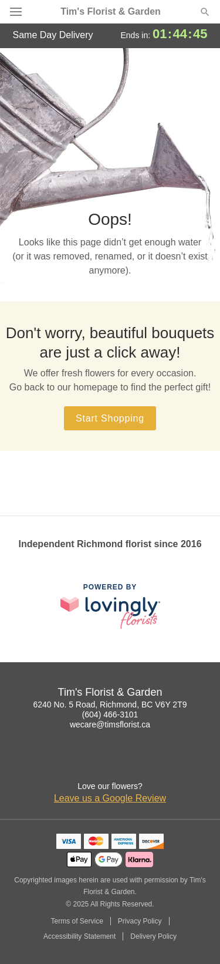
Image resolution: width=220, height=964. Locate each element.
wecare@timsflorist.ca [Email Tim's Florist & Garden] (110, 724)
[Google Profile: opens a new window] (110, 762)
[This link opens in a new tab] (110, 606)
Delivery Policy (153, 936)
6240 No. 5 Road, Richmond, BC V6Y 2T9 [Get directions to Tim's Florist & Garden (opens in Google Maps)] (110, 704)
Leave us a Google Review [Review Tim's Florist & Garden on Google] (110, 798)
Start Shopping (110, 418)
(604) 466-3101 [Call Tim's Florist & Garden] (110, 714)
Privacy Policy (140, 921)
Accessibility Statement (79, 936)
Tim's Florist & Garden (110, 11)
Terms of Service (76, 921)
